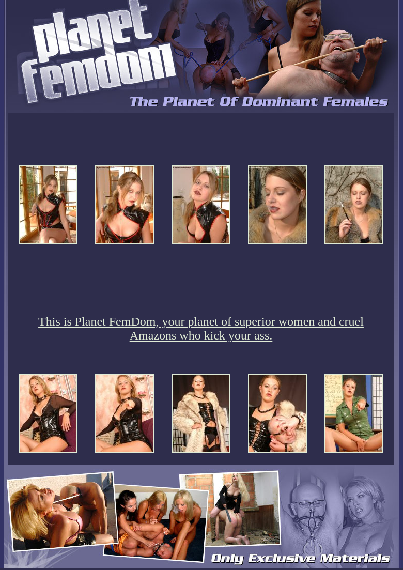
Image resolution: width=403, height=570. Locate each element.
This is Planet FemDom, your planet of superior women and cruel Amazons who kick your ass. (201, 328)
